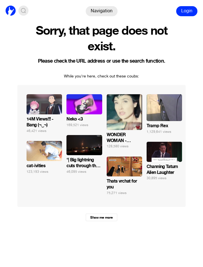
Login (186, 11)
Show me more (101, 217)
